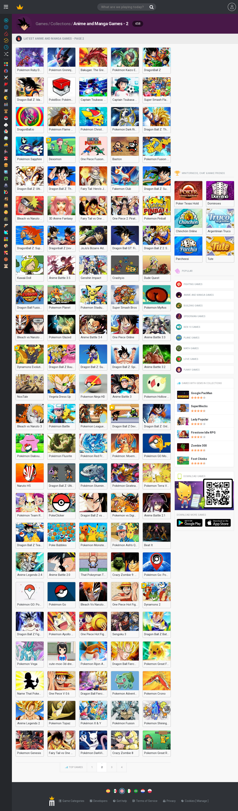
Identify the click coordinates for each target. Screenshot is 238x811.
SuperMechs (199, 406)
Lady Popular (199, 419)
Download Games (191, 476)
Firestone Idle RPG (203, 432)
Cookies (188, 800)
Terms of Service (144, 800)
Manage (202, 800)
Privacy (169, 800)
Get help (120, 800)
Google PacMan (201, 393)
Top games (73, 767)
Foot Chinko (199, 458)
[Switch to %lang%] (86, 790)
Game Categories (71, 800)
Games (42, 24)
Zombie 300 (199, 445)
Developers (98, 800)
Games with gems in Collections (199, 383)
